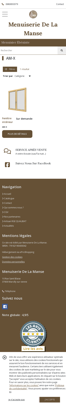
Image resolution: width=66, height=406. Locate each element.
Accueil (6, 193)
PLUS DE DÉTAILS (17, 133)
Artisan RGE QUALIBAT (14, 221)
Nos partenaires (11, 216)
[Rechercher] (62, 50)
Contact (60, 4)
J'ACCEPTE (50, 399)
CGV (5, 212)
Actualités (8, 225)
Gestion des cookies (12, 257)
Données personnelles (13, 261)
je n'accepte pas (16, 399)
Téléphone (8, 291)
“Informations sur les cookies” (24, 385)
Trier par (8, 76)
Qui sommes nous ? (13, 207)
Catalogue (8, 198)
